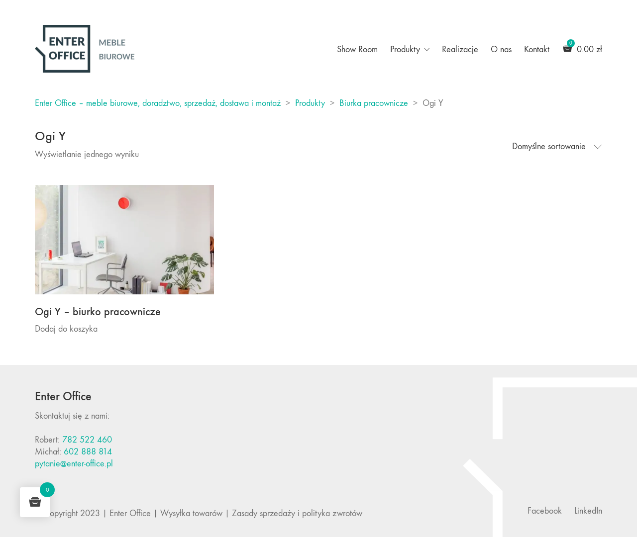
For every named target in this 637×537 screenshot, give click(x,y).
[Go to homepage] (84, 49)
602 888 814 (88, 452)
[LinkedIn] (588, 511)
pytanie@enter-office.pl (74, 463)
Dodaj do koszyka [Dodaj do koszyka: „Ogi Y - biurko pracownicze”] (66, 329)
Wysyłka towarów (191, 513)
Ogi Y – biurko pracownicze (98, 312)
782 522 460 (87, 440)
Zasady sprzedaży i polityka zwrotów (297, 513)
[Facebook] (545, 511)
